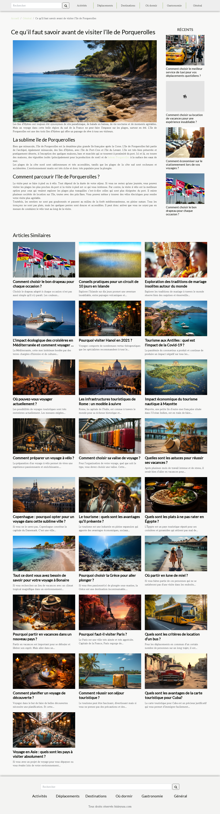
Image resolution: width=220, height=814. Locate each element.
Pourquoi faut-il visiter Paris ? (103, 634)
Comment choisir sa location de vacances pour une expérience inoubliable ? (184, 118)
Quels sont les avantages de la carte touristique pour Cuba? (173, 695)
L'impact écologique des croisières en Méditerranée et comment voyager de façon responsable (44, 345)
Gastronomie (174, 5)
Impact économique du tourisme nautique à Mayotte (171, 401)
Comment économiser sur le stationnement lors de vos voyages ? (184, 164)
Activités (82, 5)
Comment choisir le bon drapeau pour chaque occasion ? (181, 210)
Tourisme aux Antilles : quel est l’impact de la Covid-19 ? (170, 342)
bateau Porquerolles (118, 157)
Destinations (128, 5)
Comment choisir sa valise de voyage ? (109, 458)
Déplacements (105, 5)
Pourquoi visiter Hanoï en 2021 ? (105, 340)
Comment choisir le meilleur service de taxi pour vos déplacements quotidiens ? (184, 72)
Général (197, 5)
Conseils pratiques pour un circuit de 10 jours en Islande (108, 283)
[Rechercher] (36, 5)
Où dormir (151, 5)
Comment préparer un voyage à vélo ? (43, 458)
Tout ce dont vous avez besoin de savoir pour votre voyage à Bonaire (41, 577)
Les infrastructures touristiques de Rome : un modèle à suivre (107, 401)
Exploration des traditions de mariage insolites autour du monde (175, 283)
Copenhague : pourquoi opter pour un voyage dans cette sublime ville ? (43, 518)
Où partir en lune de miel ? (166, 575)
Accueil (15, 18)
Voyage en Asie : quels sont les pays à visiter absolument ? (42, 754)
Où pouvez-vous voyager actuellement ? (32, 401)
